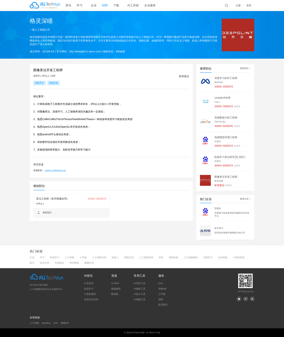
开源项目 (59, 262)
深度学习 (208, 257)
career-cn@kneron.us (55, 170)
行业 (32, 257)
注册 (238, 5)
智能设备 (173, 257)
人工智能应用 (146, 257)
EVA (160, 283)
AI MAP (115, 283)
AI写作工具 (139, 283)
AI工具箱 (133, 5)
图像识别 (89, 262)
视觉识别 (129, 257)
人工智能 (69, 257)
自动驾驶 (222, 257)
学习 (42, 257)
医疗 (32, 262)
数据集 (114, 294)
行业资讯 (88, 283)
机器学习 (54, 257)
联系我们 (163, 304)
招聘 (105, 5)
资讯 (68, 5)
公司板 (83, 257)
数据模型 (116, 288)
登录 (248, 5)
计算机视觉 (239, 257)
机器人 (115, 257)
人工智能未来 (99, 257)
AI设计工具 (139, 294)
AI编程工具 (139, 288)
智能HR (162, 288)
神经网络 (74, 262)
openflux (46, 323)
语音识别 (44, 262)
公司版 (162, 294)
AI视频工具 (139, 299)
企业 (94, 5)
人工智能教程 (191, 257)
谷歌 (161, 257)
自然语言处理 (91, 299)
